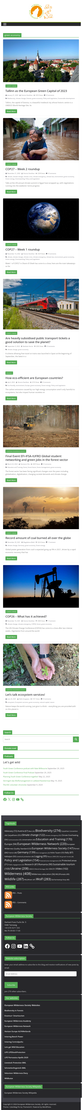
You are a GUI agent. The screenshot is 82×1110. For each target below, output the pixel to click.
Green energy (10, 179)
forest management (43, 467)
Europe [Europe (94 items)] (11, 844)
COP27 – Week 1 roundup (22, 249)
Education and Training (15, 467)
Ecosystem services (21, 702)
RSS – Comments (15, 902)
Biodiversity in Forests (14, 1010)
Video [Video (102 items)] (62, 868)
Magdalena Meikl (29, 542)
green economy (37, 98)
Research (9, 373)
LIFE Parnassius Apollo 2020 (16, 1057)
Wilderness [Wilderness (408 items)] (18, 873)
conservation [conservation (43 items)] (28, 839)
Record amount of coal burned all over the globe (38, 538)
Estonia (29, 98)
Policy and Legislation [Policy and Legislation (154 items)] (22, 860)
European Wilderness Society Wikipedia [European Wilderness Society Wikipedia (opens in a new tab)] (21, 1093)
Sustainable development (66, 98)
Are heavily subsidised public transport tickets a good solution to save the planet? (37, 340)
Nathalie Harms (28, 346)
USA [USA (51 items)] (52, 869)
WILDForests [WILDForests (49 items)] (62, 874)
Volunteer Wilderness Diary (16, 1073)
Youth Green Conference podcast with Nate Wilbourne (25, 768)
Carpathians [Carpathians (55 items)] (14, 835)
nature (52, 702)
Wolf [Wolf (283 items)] (43, 879)
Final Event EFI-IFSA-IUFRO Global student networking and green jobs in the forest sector (36, 458)
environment (59, 177)
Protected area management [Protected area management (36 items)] (50, 861)
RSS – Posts (13, 893)
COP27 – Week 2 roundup (22, 169)
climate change (21, 98)
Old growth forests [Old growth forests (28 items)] (66, 856)
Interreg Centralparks (14, 1042)
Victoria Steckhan (27, 95)
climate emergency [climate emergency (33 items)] (53, 835)
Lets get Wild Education (14, 1047)
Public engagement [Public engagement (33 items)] (16, 865)
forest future (32, 467)
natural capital (44, 702)
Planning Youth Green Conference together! (20, 776)
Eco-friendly (11, 385)
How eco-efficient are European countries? (34, 378)
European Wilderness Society (15, 451)
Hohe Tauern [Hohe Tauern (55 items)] (57, 852)
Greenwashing (20, 179)
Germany (21, 545)
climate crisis (28, 177)
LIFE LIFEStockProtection (15, 1052)
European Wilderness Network (18, 1026)
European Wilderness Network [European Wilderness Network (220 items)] (41, 844)
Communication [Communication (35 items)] (14, 840)
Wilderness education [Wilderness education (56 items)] (43, 874)
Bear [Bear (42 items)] (32, 831)
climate (9, 177)
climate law (50, 177)
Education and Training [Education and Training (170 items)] (54, 839)
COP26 (34, 624)
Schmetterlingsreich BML (15, 1068)
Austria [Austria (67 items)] (23, 831)
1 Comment (50, 542)
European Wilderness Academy (18, 1021)
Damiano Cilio (25, 464)
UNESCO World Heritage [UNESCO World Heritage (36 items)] (38, 869)
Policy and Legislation (50, 98)
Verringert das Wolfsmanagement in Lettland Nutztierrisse (26, 781)
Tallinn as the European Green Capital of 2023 (36, 91)
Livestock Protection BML (15, 1062)
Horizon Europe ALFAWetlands (17, 1031)
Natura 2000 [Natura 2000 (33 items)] (53, 856)
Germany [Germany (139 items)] (26, 852)
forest (25, 467)
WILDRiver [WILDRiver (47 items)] (30, 879)
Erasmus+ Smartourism (14, 1016)
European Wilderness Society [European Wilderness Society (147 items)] (53, 848)
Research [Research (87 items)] (31, 864)
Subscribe (11, 985)
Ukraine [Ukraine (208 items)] (19, 868)
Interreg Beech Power (14, 1036)
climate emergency (39, 177)
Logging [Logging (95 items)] (40, 856)
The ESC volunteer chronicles (15, 785)
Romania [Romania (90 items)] (45, 864)
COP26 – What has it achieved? (26, 616)
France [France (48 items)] (12, 853)
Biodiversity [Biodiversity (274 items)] (48, 830)
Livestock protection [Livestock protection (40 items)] (25, 856)
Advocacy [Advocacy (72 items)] (11, 831)
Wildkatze (9, 1078)
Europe (27, 385)
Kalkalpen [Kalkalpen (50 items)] (10, 856)
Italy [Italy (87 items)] (69, 852)
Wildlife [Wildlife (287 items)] (14, 879)
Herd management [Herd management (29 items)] (43, 853)
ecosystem (10, 702)
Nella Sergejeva (24, 699)
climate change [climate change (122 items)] (33, 835)
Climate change (11, 86)
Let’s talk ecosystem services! (25, 695)
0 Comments (49, 95)
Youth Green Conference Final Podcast (18, 772)
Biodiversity (11, 98)
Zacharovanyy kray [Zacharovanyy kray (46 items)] (60, 879)
